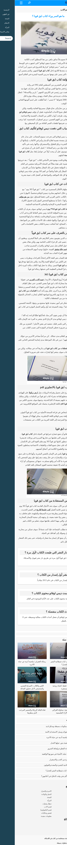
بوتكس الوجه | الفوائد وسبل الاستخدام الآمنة (47, 732)
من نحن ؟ (62, 824)
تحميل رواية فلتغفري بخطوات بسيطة (54, 843)
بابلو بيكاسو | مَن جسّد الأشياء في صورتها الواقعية (46, 754)
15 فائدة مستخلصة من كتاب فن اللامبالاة (48, 838)
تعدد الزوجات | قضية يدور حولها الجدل (50, 743)
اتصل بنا (62, 833)
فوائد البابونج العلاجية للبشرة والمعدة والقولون (47, 765)
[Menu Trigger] (6, 2)
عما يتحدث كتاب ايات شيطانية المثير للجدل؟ (48, 771)
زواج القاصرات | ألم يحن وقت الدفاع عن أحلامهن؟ (45, 776)
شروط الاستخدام (59, 827)
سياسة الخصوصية (59, 830)
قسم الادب (50, 10)
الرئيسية (60, 10)
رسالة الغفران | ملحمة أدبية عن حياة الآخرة (48, 737)
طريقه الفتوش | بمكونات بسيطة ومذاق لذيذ (48, 726)
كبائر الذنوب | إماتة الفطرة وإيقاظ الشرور (49, 749)
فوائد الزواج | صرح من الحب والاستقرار (50, 760)
